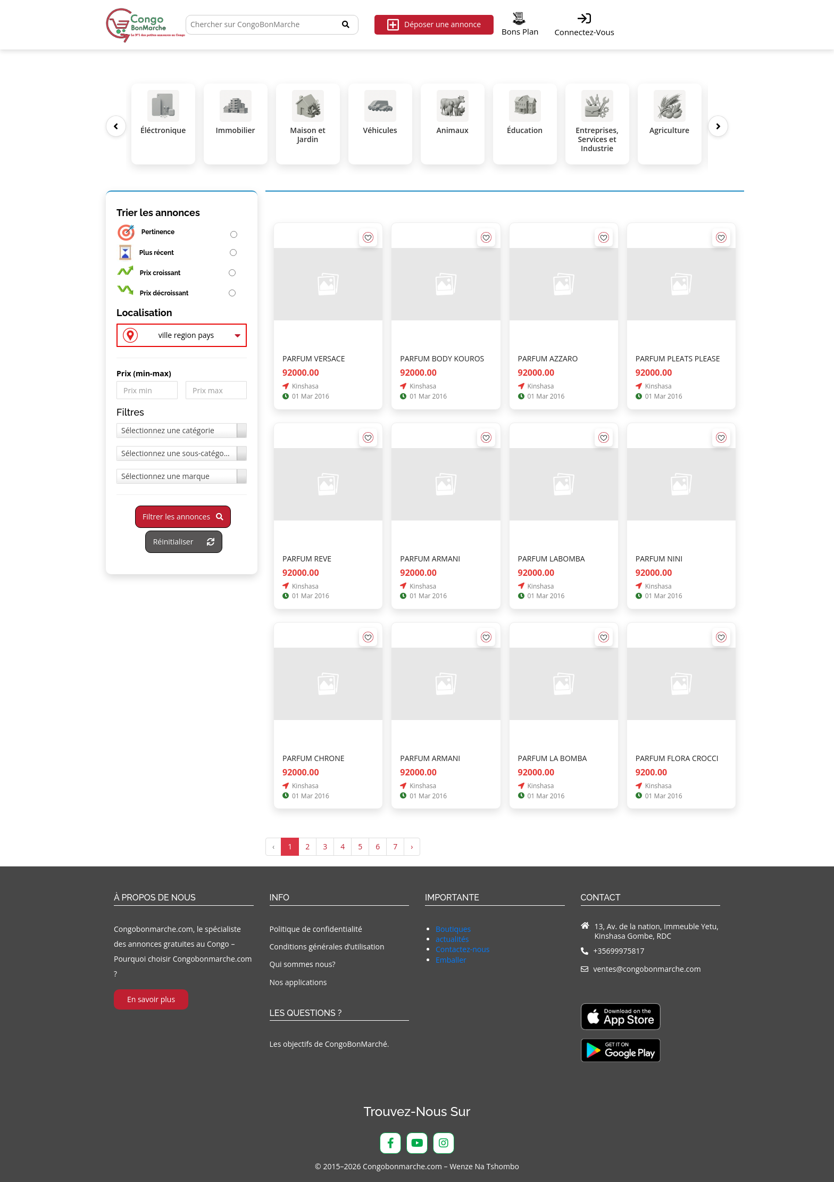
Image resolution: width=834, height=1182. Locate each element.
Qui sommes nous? (303, 964)
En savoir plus (151, 999)
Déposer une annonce (434, 24)
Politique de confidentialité (316, 929)
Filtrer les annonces (183, 516)
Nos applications (298, 982)
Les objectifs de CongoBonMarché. (329, 1044)
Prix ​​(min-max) (143, 373)
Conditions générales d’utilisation (327, 946)
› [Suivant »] (412, 846)
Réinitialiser (183, 541)
